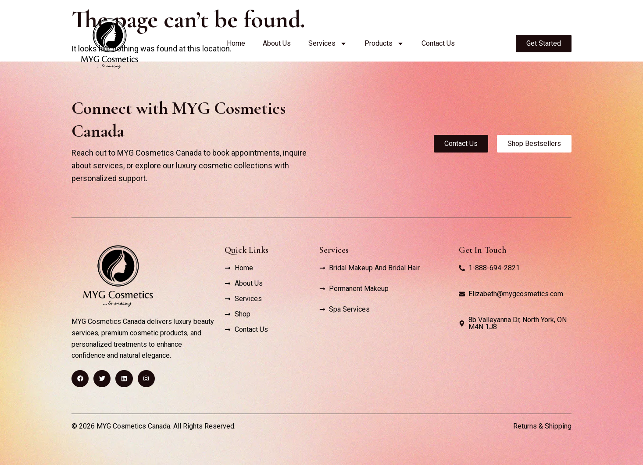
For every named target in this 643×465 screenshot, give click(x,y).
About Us (277, 43)
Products (384, 43)
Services (327, 43)
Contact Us (438, 43)
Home (236, 43)
